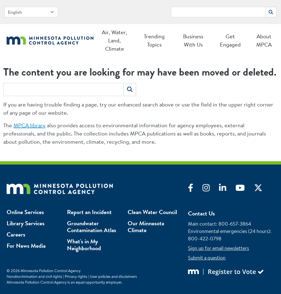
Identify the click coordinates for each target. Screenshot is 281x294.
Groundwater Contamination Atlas (91, 226)
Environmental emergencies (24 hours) (229, 231)
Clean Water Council (152, 212)
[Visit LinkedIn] (227, 189)
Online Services (25, 212)
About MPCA (264, 40)
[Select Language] (31, 12)
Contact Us (201, 213)
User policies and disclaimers (113, 276)
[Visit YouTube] (244, 189)
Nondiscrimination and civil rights (34, 276)
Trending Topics (154, 40)
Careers (16, 234)
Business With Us (193, 40)
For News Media (26, 245)
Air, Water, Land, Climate (114, 40)
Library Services (25, 223)
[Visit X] (262, 189)
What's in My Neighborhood (84, 244)
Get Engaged (230, 40)
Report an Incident (89, 212)
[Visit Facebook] (195, 189)
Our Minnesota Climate (146, 226)
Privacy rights (76, 276)
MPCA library (29, 125)
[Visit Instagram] (211, 189)
